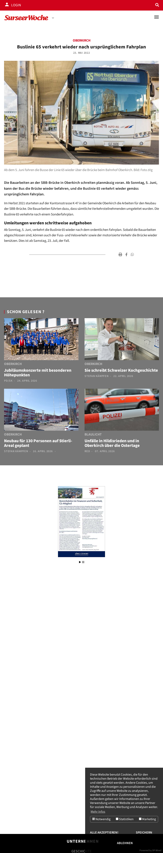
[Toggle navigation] (156, 17)
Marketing (147, 819)
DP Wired (156, 850)
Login (16, 5)
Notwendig (101, 819)
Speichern (144, 832)
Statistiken (125, 819)
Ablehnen (125, 843)
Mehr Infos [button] (98, 811)
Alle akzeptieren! (104, 832)
